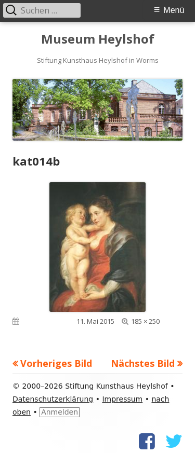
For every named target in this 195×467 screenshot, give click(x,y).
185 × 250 (145, 321)
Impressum (122, 399)
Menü (173, 10)
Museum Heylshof (97, 39)
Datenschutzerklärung (52, 399)
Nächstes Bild (143, 363)
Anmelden (59, 412)
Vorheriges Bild (56, 363)
